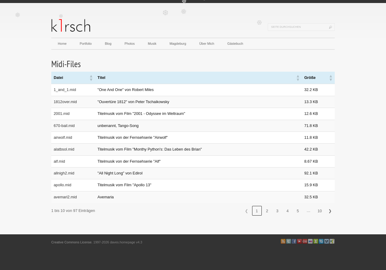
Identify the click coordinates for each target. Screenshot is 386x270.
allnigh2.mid (64, 173)
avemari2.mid (65, 197)
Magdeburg (177, 43)
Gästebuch (235, 43)
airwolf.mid (63, 137)
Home (62, 43)
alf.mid (59, 161)
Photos (130, 43)
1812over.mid (65, 101)
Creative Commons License (71, 242)
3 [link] (277, 211)
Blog (108, 43)
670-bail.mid (64, 125)
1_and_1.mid (65, 89)
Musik (152, 43)
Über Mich (206, 43)
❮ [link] (246, 211)
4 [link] (287, 211)
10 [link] (320, 211)
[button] (91, 77)
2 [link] (267, 211)
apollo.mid (62, 185)
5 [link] (298, 211)
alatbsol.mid (64, 149)
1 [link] (257, 211)
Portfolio (86, 43)
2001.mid (62, 113)
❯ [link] (330, 211)
